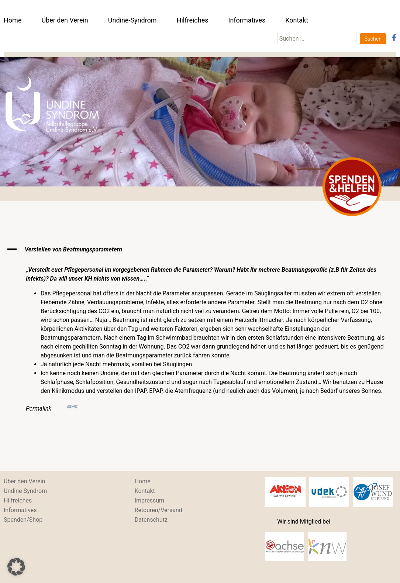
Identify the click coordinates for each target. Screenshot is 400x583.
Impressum (150, 500)
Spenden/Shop (23, 519)
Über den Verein (64, 20)
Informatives (246, 20)
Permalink (52, 406)
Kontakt (296, 20)
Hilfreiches (192, 20)
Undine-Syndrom (132, 20)
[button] (200, 249)
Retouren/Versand (158, 510)
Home (12, 20)
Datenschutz (151, 519)
